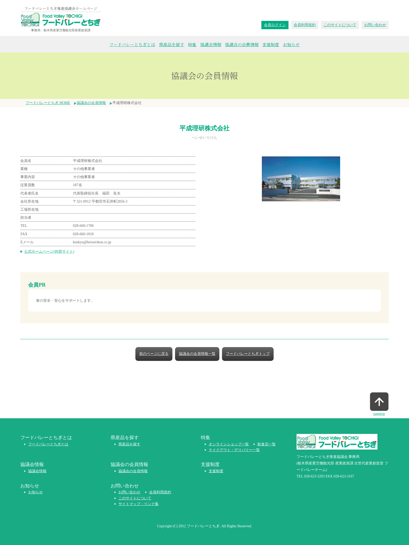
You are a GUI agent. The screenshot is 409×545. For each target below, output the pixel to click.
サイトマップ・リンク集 (138, 504)
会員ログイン (275, 25)
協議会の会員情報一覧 (197, 354)
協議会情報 (210, 44)
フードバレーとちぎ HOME (48, 103)
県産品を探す (171, 44)
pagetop (379, 414)
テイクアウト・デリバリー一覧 (234, 450)
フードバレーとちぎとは (132, 44)
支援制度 (270, 44)
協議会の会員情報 (241, 44)
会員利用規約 (305, 25)
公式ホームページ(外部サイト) (49, 251)
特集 (192, 44)
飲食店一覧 (266, 444)
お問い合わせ (375, 25)
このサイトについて (339, 25)
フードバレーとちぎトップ (248, 354)
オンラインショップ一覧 (229, 444)
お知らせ (291, 44)
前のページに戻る (154, 354)
